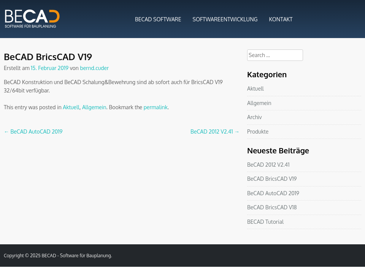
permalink (156, 107)
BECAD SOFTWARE (158, 19)
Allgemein (94, 107)
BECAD (49, 255)
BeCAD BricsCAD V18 (272, 207)
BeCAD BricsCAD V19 (272, 178)
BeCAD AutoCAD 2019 (33, 131)
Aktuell (71, 107)
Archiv (254, 117)
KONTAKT (281, 19)
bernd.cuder (94, 68)
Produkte (257, 131)
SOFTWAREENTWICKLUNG (225, 19)
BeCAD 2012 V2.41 (215, 131)
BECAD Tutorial (265, 221)
